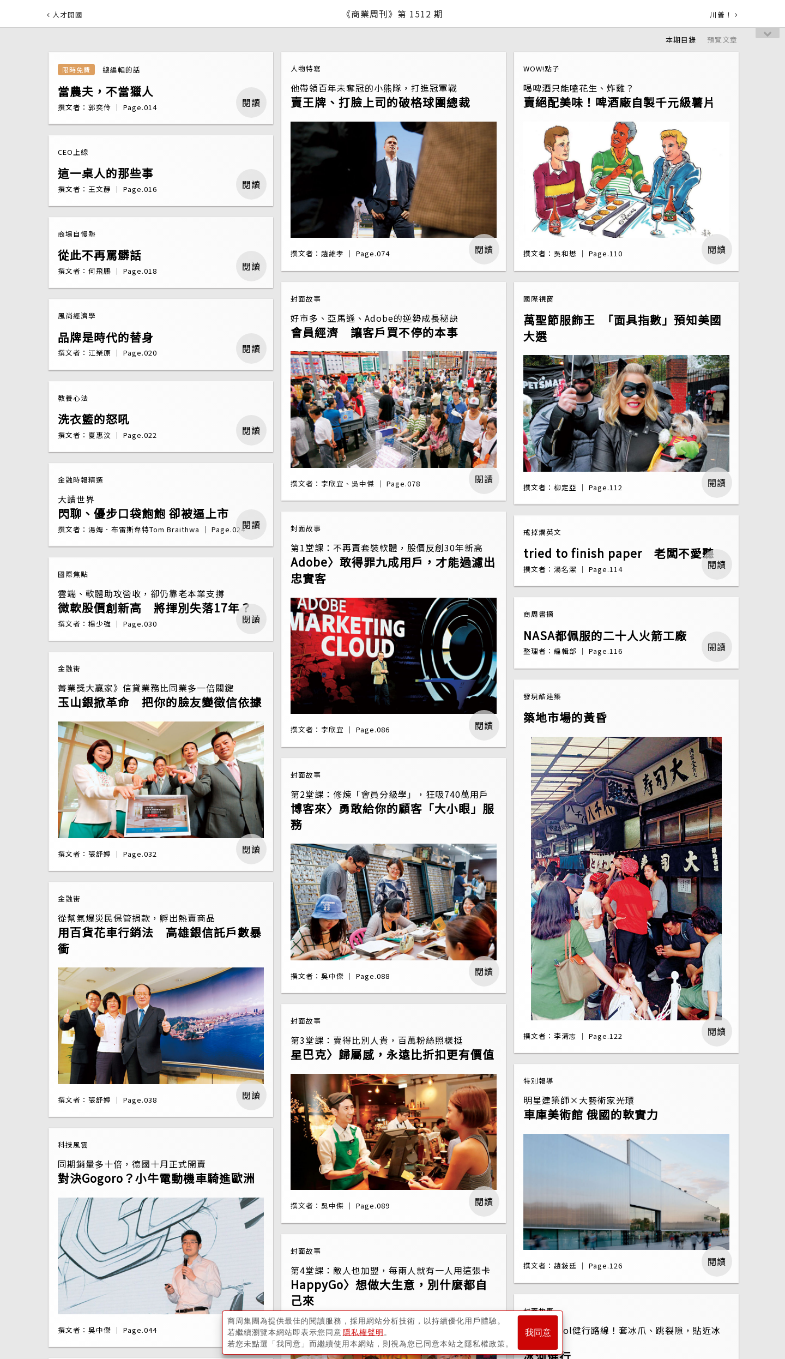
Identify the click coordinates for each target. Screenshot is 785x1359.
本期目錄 (681, 39)
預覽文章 (722, 39)
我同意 (538, 1332)
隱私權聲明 (363, 1332)
